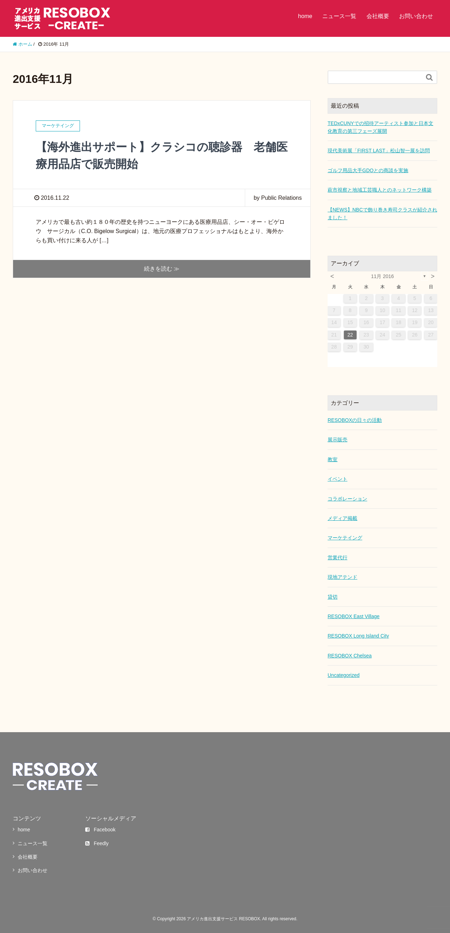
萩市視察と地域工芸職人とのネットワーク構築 (380, 190)
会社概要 (378, 16)
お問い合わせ (416, 16)
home (305, 16)
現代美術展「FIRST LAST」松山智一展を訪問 (379, 150)
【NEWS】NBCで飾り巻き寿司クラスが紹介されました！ (382, 213)
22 (350, 335)
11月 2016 (382, 276)
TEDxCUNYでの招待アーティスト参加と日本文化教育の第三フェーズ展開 (380, 127)
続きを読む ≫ (161, 269)
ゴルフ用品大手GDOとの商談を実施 (368, 170)
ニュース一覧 (339, 16)
